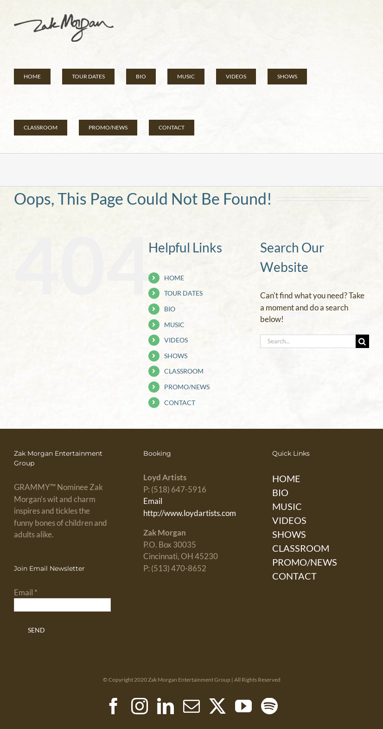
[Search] (362, 341)
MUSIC (174, 325)
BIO (169, 309)
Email (152, 501)
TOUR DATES (183, 293)
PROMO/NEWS (187, 387)
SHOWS (175, 356)
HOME (174, 278)
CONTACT (179, 402)
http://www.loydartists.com (189, 513)
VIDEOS (176, 340)
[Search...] (308, 341)
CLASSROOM (184, 371)
